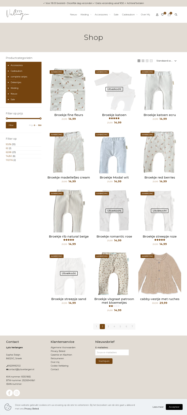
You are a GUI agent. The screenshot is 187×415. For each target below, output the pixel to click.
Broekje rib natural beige (69, 236)
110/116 (9, 160)
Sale (13, 99)
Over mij (55, 362)
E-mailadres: (112, 350)
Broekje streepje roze (160, 236)
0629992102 (14, 365)
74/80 (9, 156)
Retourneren (57, 358)
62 (7, 148)
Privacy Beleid (58, 351)
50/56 (8, 144)
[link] (139, 60)
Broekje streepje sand (68, 299)
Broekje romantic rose (114, 236)
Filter (11, 125)
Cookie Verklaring (59, 365)
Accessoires (17, 65)
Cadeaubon (16, 71)
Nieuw (14, 93)
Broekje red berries (159, 177)
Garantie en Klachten (61, 355)
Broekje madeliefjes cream (68, 177)
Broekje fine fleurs (68, 115)
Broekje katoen (114, 115)
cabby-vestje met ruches (159, 299)
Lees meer (158, 407)
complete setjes (19, 76)
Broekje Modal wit (114, 177)
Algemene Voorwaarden (63, 347)
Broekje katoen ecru (160, 115)
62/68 (9, 152)
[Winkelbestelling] (167, 61)
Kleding (14, 88)
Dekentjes (16, 82)
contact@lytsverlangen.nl (21, 369)
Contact (55, 369)
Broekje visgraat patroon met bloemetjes (114, 300)
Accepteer (174, 407)
